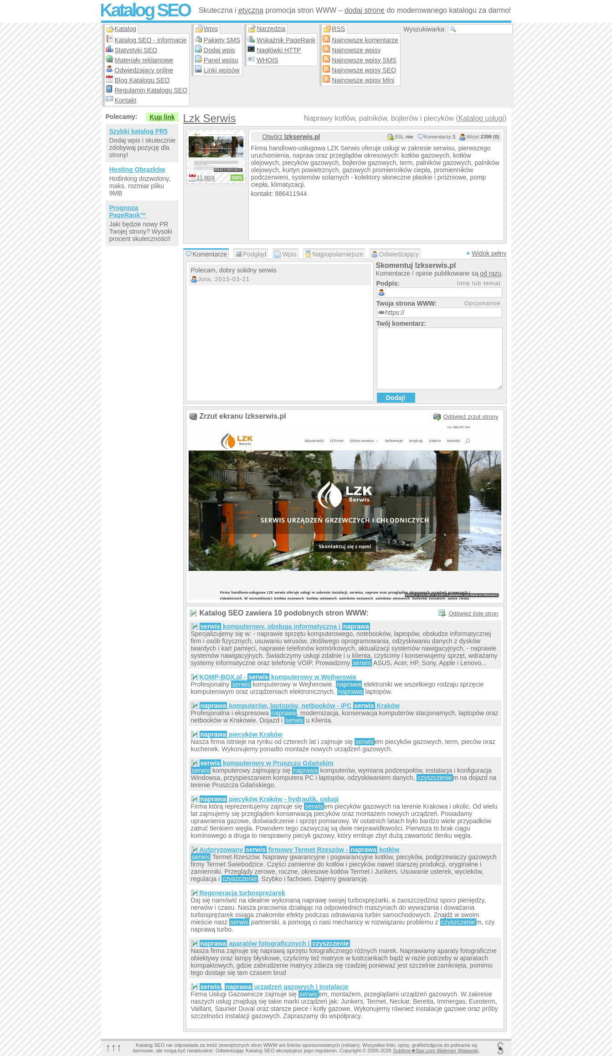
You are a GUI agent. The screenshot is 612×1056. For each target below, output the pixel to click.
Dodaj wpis (219, 50)
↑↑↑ (114, 1047)
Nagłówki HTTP (279, 50)
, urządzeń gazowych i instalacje (274, 986)
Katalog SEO (145, 10)
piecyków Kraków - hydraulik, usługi (269, 799)
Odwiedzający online (144, 70)
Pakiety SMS (222, 40)
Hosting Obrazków (137, 169)
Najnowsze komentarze (365, 40)
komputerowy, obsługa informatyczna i (285, 626)
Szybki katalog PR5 (138, 131)
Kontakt (125, 100)
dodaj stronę (365, 10)
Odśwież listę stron (473, 613)
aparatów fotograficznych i (275, 943)
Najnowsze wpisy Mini (363, 80)
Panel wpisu (221, 60)
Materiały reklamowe (144, 60)
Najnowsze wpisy (356, 50)
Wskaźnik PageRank (286, 40)
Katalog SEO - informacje (151, 40)
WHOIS (267, 60)
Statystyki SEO (136, 50)
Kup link (162, 117)
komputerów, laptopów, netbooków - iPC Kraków (300, 705)
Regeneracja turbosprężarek (242, 893)
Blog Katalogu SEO (142, 80)
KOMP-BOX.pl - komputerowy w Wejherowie (278, 677)
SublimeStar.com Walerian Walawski (435, 1050)
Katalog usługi (481, 118)
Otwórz (291, 136)
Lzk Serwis (209, 118)
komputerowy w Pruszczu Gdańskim (267, 763)
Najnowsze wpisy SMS (364, 60)
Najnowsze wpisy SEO (364, 70)
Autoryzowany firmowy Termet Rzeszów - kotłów (300, 849)
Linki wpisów (222, 70)
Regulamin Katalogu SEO (151, 90)
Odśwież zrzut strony (471, 416)
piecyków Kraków (241, 734)
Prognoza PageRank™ (128, 211)
